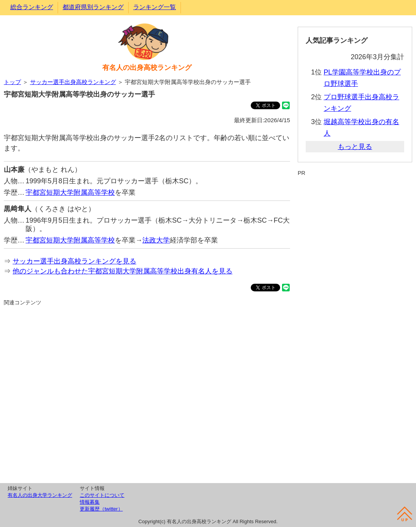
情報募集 (90, 502)
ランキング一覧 (154, 7)
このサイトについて (102, 495)
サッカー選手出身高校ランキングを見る (74, 261)
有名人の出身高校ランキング (147, 67)
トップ (12, 82)
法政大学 (156, 240)
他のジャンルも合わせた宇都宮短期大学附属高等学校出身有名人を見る (122, 271)
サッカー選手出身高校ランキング (73, 82)
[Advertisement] (147, 393)
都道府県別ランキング (93, 7)
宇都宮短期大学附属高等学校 (70, 192)
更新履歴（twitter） (101, 509)
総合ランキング (31, 7)
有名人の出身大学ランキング (40, 495)
